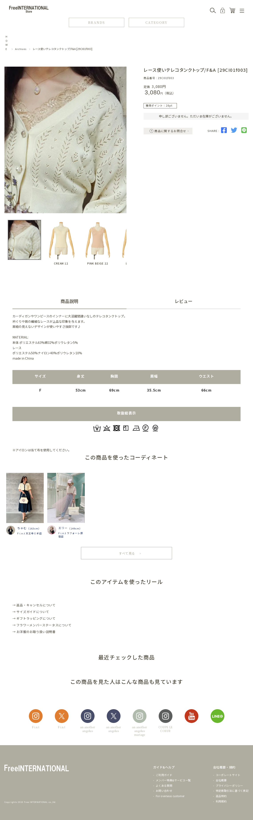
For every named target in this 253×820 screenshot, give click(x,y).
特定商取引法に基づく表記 (232, 790)
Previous (8, 140)
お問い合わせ (164, 790)
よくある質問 (164, 785)
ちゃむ (22, 528)
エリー (63, 528)
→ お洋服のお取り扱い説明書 (34, 631)
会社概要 (221, 780)
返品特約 (221, 796)
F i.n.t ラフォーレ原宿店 (70, 534)
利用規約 (221, 801)
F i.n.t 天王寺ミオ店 (29, 533)
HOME (7, 43)
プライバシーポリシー (229, 785)
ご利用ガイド (164, 775)
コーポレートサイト (228, 775)
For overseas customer (170, 796)
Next (122, 140)
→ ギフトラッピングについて (34, 618)
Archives (20, 49)
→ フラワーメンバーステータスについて (41, 625)
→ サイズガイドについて (30, 611)
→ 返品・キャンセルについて (34, 605)
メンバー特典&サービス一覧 (173, 780)
